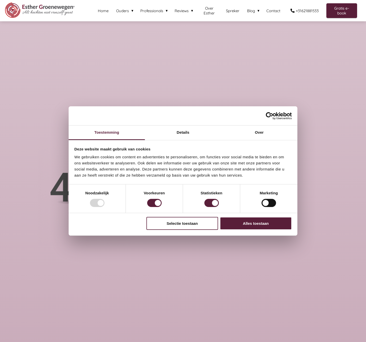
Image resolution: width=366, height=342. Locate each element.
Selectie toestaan (182, 223)
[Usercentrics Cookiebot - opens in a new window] (269, 115)
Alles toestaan (256, 223)
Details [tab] (183, 132)
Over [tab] (259, 132)
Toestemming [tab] (106, 132)
